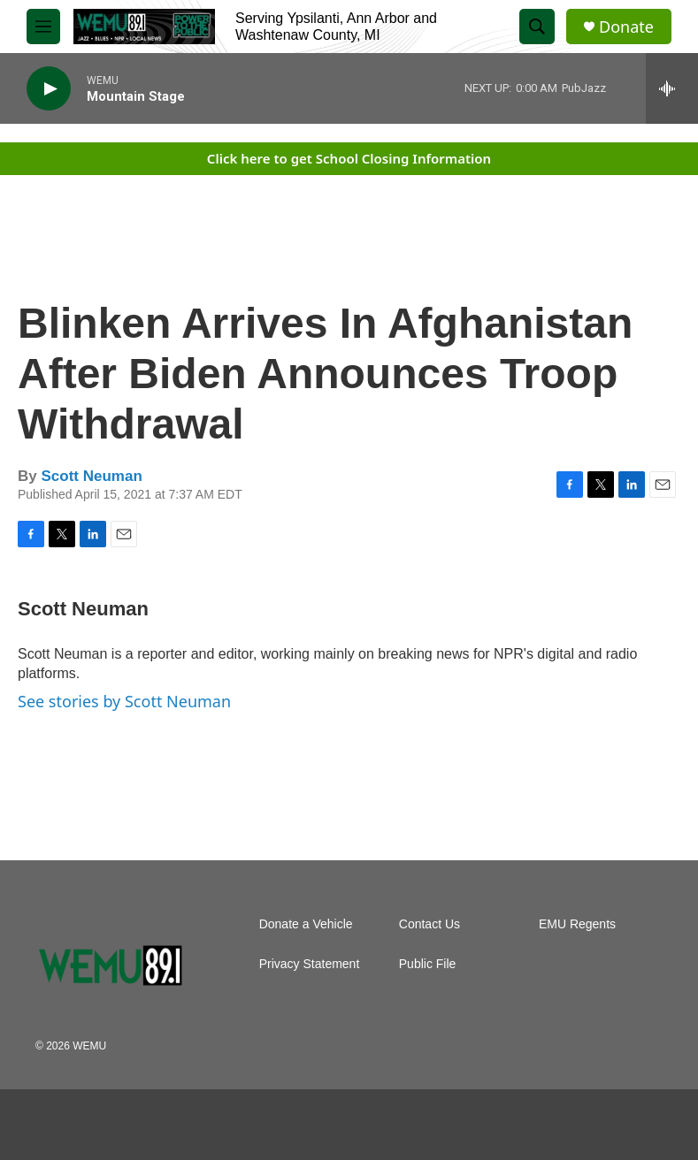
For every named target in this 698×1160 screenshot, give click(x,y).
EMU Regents (577, 924)
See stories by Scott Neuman (124, 701)
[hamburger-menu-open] (43, 26)
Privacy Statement (309, 964)
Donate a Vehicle (306, 924)
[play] (49, 89)
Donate (626, 27)
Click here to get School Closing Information (349, 158)
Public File (427, 964)
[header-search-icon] (537, 26)
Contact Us (429, 924)
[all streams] (672, 88)
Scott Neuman (91, 476)
